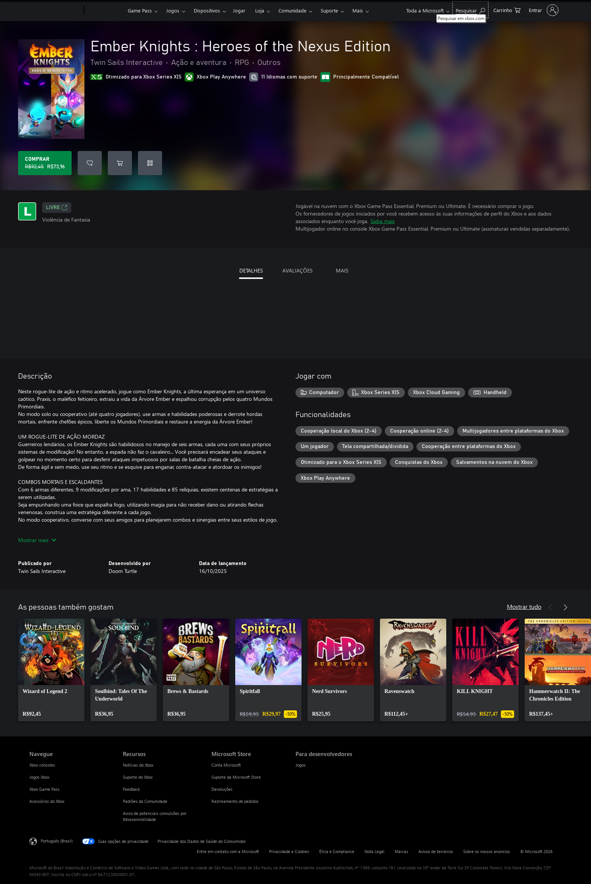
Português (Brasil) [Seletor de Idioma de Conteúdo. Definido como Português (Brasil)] (57, 840)
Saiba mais (383, 221)
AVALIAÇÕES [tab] (297, 270)
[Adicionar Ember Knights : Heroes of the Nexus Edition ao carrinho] (120, 163)
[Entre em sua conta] (543, 10)
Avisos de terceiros (435, 851)
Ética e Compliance (336, 851)
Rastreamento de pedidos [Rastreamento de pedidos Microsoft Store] (235, 801)
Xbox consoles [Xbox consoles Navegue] (42, 764)
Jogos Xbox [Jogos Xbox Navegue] (39, 777)
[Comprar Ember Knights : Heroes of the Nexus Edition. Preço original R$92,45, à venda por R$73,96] (45, 163)
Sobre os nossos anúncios (486, 851)
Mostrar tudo (524, 606)
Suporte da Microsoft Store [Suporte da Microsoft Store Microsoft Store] (236, 777)
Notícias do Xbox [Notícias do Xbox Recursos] (138, 764)
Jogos (172, 10)
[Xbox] (105, 10)
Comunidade (292, 10)
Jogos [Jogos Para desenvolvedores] (301, 764)
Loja (259, 10)
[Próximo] (565, 607)
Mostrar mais (37, 540)
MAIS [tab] (342, 270)
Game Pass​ (140, 10)
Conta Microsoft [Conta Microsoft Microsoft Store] (226, 764)
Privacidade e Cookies (289, 851)
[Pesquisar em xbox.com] (470, 9)
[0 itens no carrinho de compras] (507, 9)
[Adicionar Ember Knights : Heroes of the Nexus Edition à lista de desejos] (90, 163)
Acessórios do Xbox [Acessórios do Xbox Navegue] (46, 801)
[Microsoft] (55, 10)
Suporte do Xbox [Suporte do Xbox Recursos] (138, 777)
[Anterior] (550, 607)
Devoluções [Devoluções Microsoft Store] (222, 789)
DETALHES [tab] (251, 270)
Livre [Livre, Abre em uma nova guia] (56, 208)
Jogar (239, 10)
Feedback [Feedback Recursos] (131, 789)
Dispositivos (207, 10)
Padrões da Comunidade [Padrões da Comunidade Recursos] (145, 801)
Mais (357, 10)
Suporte (329, 10)
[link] (51, 670)
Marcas (401, 851)
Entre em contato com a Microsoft (228, 851)
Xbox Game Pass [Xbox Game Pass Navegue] (44, 789)
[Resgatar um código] (150, 163)
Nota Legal (374, 851)
